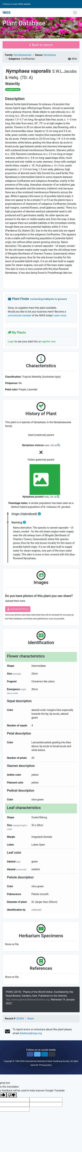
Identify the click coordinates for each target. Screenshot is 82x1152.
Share (30, 1018)
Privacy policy (45, 1065)
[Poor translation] (12, 1094)
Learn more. (60, 315)
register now (48, 341)
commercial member (19, 315)
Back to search (41, 45)
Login (11, 341)
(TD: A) (26, 77)
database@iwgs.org (30, 1033)
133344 (19, 1018)
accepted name (12, 89)
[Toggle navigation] (75, 12)
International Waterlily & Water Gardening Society (47, 1061)
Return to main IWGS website (17, 4)
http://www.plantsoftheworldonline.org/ (28, 999)
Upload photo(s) (17, 609)
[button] (30, 1054)
